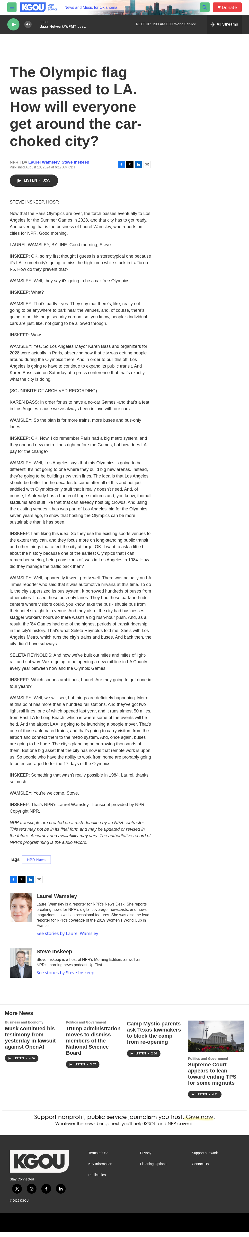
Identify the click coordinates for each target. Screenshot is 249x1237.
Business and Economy (24, 1027)
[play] (13, 24)
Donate (229, 7)
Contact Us (200, 1169)
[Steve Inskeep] (21, 968)
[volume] (28, 24)
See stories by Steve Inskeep (65, 977)
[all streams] (224, 24)
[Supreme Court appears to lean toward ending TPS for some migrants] (216, 1041)
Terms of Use (98, 1158)
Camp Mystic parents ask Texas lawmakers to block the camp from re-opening (154, 1037)
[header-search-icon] (205, 7)
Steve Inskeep (75, 167)
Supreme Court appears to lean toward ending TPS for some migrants (212, 1078)
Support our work (205, 1158)
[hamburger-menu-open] (12, 7)
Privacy (145, 1158)
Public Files (97, 1180)
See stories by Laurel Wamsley (67, 938)
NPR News (36, 865)
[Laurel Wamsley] (21, 912)
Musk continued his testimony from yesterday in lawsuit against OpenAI (30, 1042)
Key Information (100, 1169)
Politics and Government (86, 1027)
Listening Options (153, 1169)
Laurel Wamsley (44, 167)
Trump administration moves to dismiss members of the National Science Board (93, 1045)
